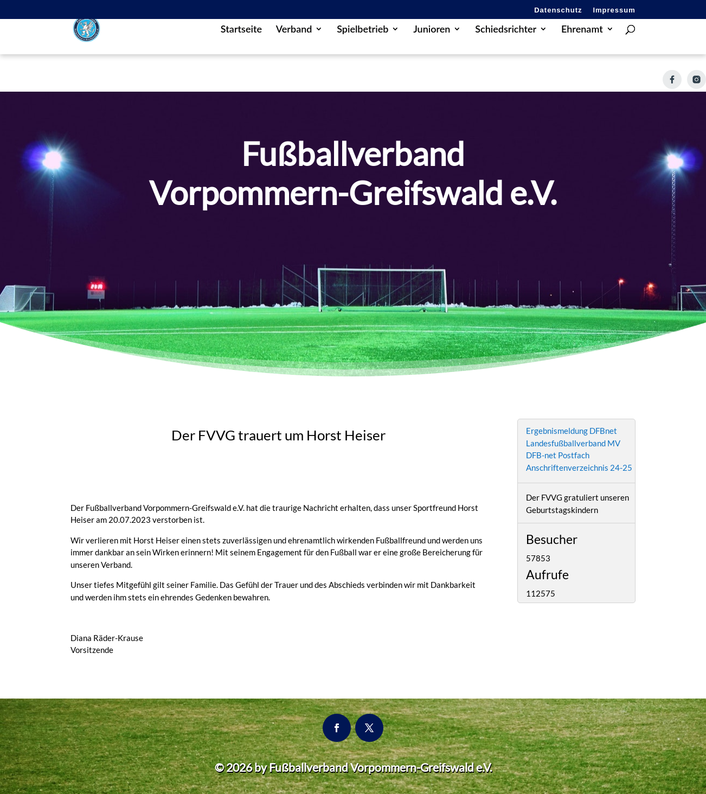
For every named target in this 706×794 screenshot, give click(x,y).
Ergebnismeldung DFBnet (571, 431)
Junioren (431, 45)
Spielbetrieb (362, 45)
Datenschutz (558, 10)
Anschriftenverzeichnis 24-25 (579, 467)
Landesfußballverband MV (573, 443)
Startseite (241, 45)
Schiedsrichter (505, 45)
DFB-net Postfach (557, 455)
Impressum (614, 10)
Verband (294, 45)
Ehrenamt (582, 45)
